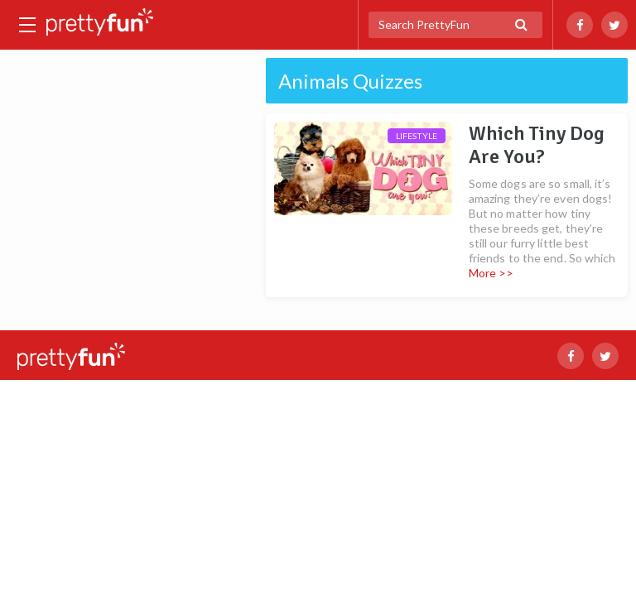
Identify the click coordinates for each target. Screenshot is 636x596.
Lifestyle (416, 136)
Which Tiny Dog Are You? (537, 145)
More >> (491, 273)
